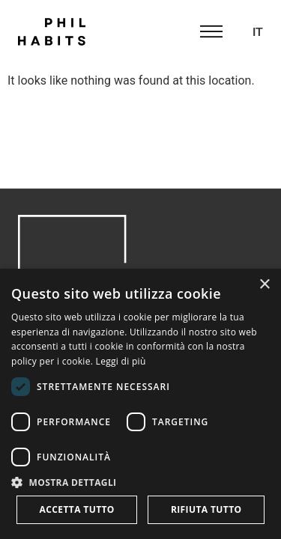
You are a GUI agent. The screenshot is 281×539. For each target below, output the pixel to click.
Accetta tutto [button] (77, 509)
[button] (140, 482)
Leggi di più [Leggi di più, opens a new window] (121, 361)
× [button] (264, 284)
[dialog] (140, 404)
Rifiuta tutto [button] (206, 509)
